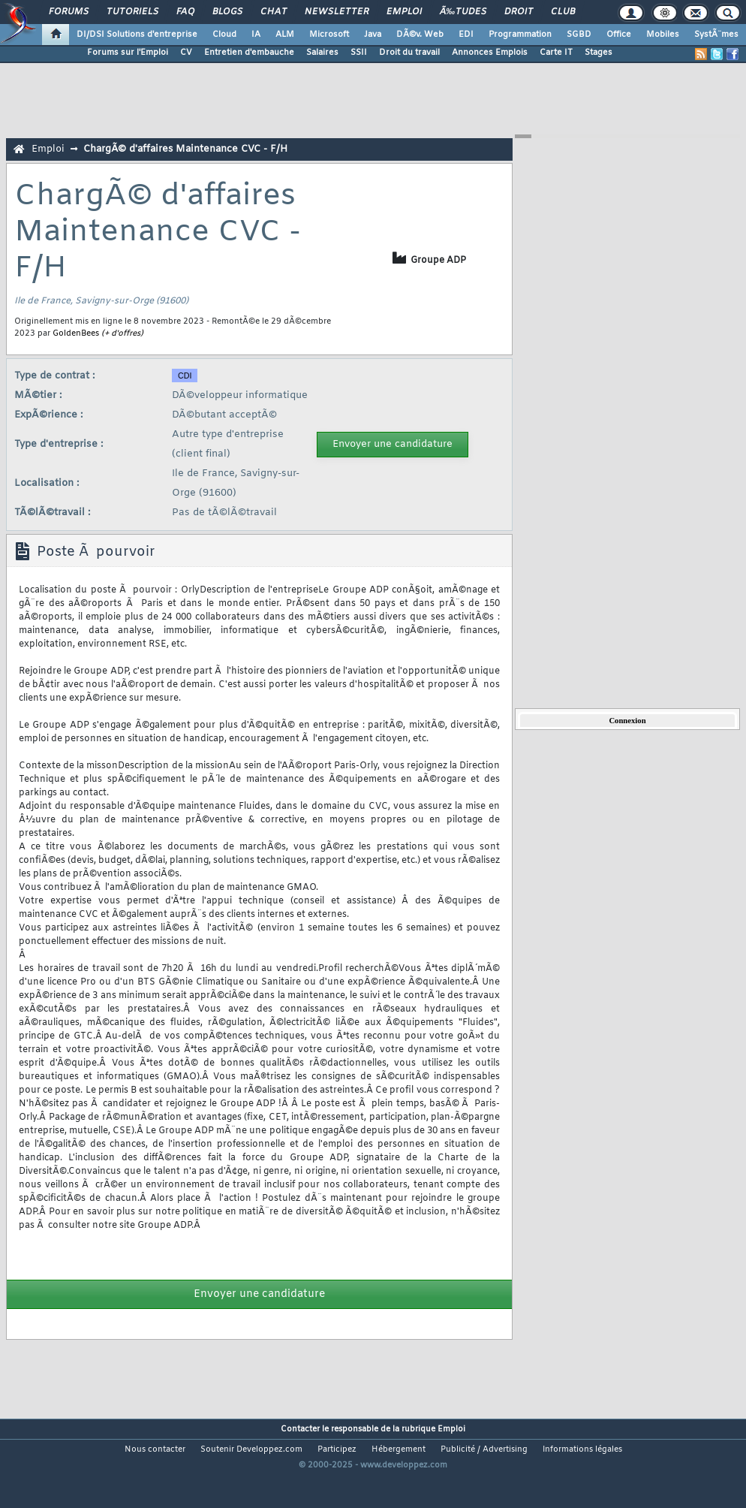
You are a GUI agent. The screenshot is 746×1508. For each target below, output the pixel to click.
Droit (518, 12)
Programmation (520, 34)
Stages (598, 52)
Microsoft (329, 34)
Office (618, 34)
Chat (273, 12)
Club (562, 12)
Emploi (404, 12)
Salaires (322, 52)
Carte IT (556, 52)
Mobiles (662, 34)
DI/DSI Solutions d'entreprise (137, 34)
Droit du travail (409, 52)
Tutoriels (132, 12)
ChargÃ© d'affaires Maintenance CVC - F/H (185, 149)
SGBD (579, 34)
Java (372, 34)
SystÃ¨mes (716, 34)
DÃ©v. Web (420, 34)
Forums (68, 12)
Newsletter (336, 12)
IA (255, 34)
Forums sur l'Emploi (127, 52)
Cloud (224, 34)
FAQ (185, 12)
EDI (466, 34)
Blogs (227, 12)
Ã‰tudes (463, 12)
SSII (358, 52)
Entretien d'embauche (249, 52)
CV (186, 52)
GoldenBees (76, 333)
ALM (284, 34)
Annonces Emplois (490, 52)
